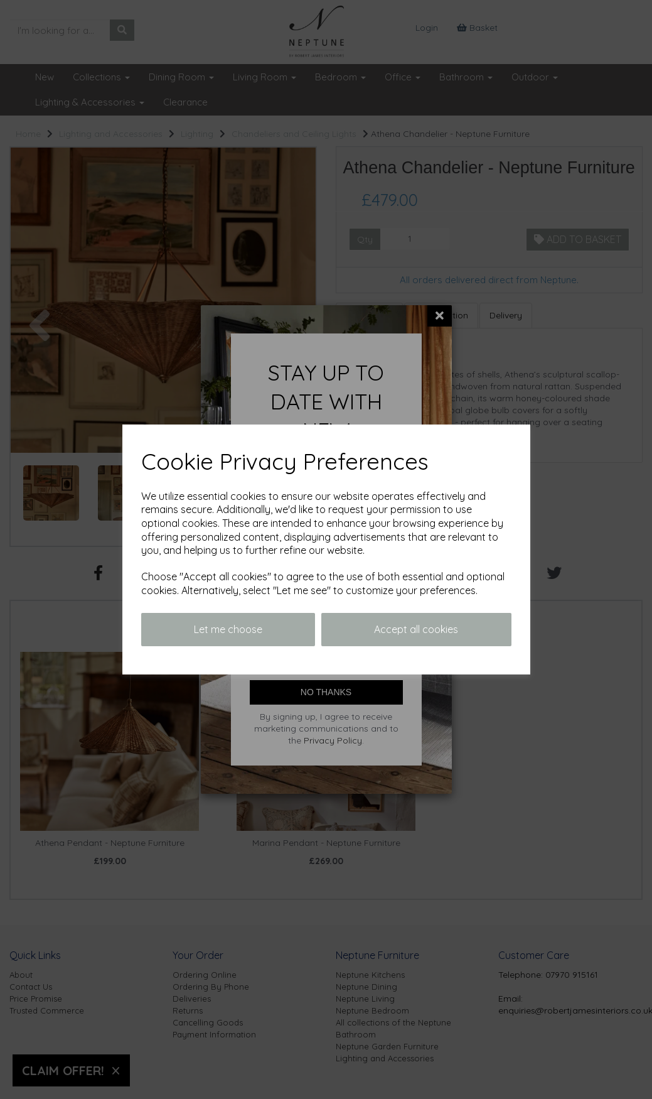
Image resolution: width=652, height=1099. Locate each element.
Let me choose (228, 629)
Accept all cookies (416, 629)
